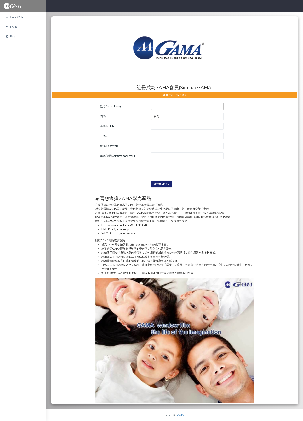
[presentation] (180, 169)
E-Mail (104, 136)
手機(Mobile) (107, 126)
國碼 (103, 116)
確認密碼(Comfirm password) (118, 156)
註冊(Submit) (161, 184)
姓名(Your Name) (110, 106)
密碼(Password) (109, 146)
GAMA (180, 415)
